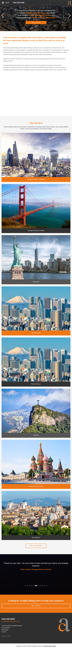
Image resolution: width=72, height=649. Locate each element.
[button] (2, 15)
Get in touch (36, 606)
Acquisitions (35, 281)
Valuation (36, 435)
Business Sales (36, 333)
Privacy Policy (6, 636)
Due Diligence (36, 537)
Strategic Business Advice (36, 486)
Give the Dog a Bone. (50, 646)
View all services (36, 545)
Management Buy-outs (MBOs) (36, 179)
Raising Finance (36, 384)
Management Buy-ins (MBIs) (36, 230)
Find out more (36, 22)
